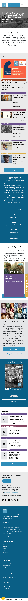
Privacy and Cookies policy (11, 493)
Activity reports (6, 565)
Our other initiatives (7, 537)
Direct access (6, 560)
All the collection (14, 349)
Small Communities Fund (8, 535)
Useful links (6, 583)
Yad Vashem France (7, 590)
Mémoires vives (6, 579)
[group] (14, 381)
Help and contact (7, 564)
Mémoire (5, 548)
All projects (5, 545)
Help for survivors (7, 554)
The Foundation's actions (8, 526)
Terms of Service (18, 599)
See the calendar (14, 464)
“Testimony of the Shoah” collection (11, 527)
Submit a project (14, 5)
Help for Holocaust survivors (9, 577)
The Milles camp (6, 588)
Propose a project (14, 238)
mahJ (4, 594)
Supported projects (8, 541)
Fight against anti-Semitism (9, 556)
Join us (4, 569)
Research (5, 546)
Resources (5, 567)
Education (5, 550)
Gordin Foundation (7, 533)
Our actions (6, 522)
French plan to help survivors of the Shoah (12, 531)
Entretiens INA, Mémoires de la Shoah (11, 529)
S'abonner (6, 481)
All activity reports (14, 401)
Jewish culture (6, 552)
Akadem (5, 592)
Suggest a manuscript (14, 354)
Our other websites (8, 574)
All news (14, 170)
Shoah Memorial (6, 586)
